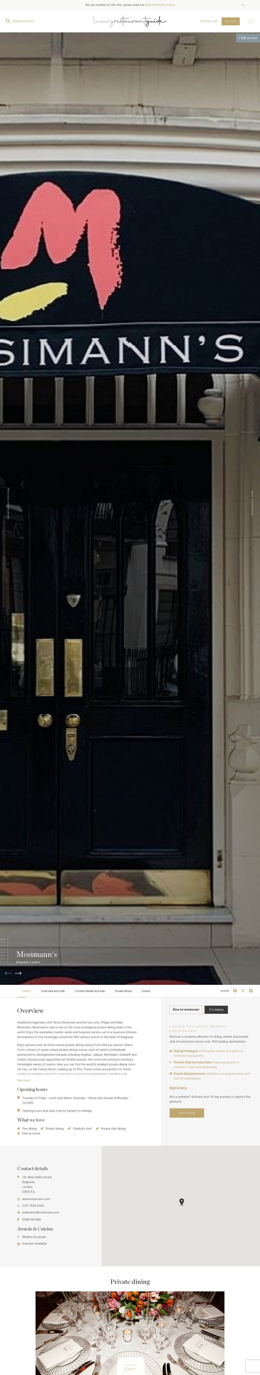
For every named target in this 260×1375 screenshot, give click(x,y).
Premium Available (34, 1243)
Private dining (123, 991)
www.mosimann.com (36, 1199)
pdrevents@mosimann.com (40, 1212)
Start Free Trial (187, 1113)
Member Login (209, 21)
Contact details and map (90, 991)
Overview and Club (53, 991)
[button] (11, 939)
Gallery (26, 991)
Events (146, 991)
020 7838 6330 (33, 1206)
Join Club (230, 21)
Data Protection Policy (160, 5)
